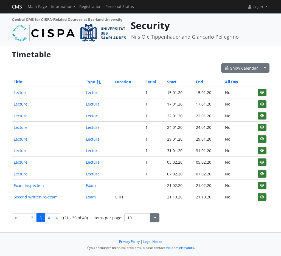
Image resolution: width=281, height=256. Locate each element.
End (199, 81)
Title (18, 81)
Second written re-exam (36, 197)
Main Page (37, 6)
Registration (90, 6)
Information (61, 6)
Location (123, 81)
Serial (150, 81)
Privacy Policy (129, 241)
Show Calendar (241, 68)
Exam (91, 185)
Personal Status (119, 6)
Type (93, 82)
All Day (231, 81)
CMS (17, 6)
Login (255, 6)
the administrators (180, 247)
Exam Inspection (29, 185)
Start (171, 81)
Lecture (20, 92)
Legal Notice (152, 241)
